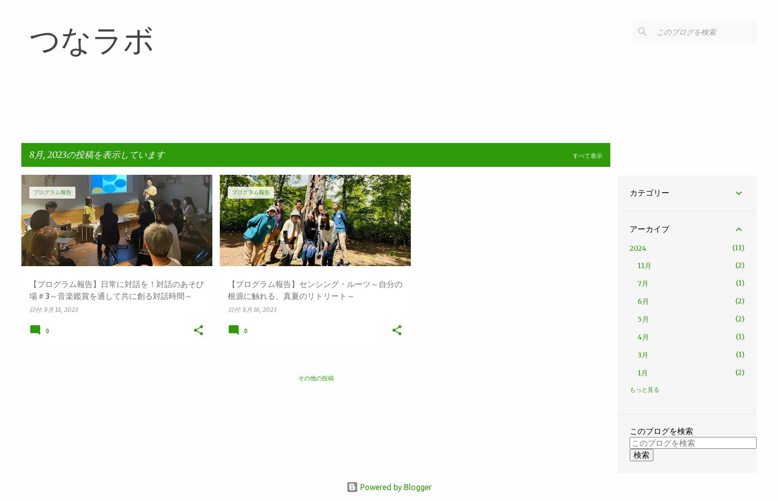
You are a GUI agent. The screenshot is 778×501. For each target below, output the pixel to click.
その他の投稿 (316, 378)
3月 (643, 355)
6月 (643, 301)
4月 (643, 337)
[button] (198, 331)
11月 (644, 265)
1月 (643, 372)
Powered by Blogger (389, 487)
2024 (638, 248)
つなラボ (91, 40)
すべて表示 (587, 155)
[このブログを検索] (704, 32)
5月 (643, 319)
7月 (643, 283)
